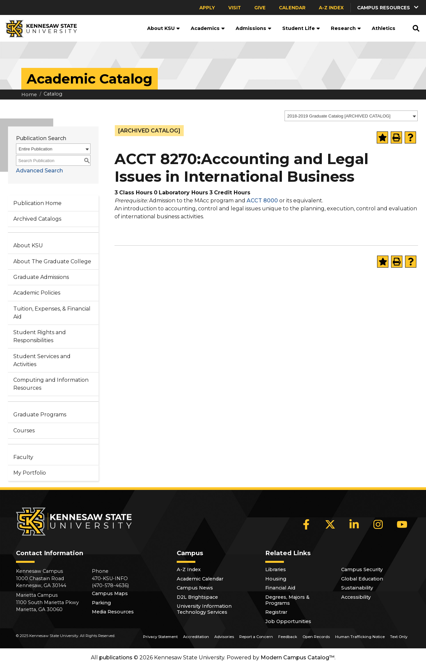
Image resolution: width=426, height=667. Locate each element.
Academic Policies (36, 293)
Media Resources (113, 612)
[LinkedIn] (354, 525)
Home (29, 95)
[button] (388, 7)
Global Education (362, 579)
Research (346, 28)
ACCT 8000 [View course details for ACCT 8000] (262, 200)
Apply (207, 7)
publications (115, 657)
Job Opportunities (288, 621)
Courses (24, 430)
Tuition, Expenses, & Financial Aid (52, 313)
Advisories (224, 636)
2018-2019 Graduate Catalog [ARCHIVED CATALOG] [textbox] (338, 115)
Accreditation (196, 636)
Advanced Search (39, 170)
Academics (208, 28)
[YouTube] (402, 525)
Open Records (316, 636)
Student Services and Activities (42, 360)
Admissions (254, 28)
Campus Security (362, 569)
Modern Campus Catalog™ (297, 657)
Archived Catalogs (37, 219)
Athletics (383, 28)
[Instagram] (378, 525)
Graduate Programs (39, 414)
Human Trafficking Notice (360, 636)
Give (260, 7)
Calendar (292, 7)
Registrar (276, 612)
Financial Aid (280, 588)
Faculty (23, 457)
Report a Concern (256, 636)
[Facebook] (306, 525)
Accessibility (356, 597)
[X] (330, 525)
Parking (101, 603)
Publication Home (37, 203)
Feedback (287, 636)
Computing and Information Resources (51, 384)
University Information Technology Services (204, 609)
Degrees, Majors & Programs (287, 600)
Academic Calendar (200, 579)
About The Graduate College (52, 261)
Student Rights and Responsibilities (39, 336)
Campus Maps (110, 593)
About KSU (163, 28)
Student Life (301, 28)
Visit (234, 7)
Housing (275, 579)
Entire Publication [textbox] (35, 148)
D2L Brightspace (197, 597)
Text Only (398, 636)
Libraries (275, 569)
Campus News (195, 588)
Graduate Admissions (41, 277)
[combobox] (351, 116)
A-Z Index (331, 7)
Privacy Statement (160, 636)
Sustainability (357, 588)
